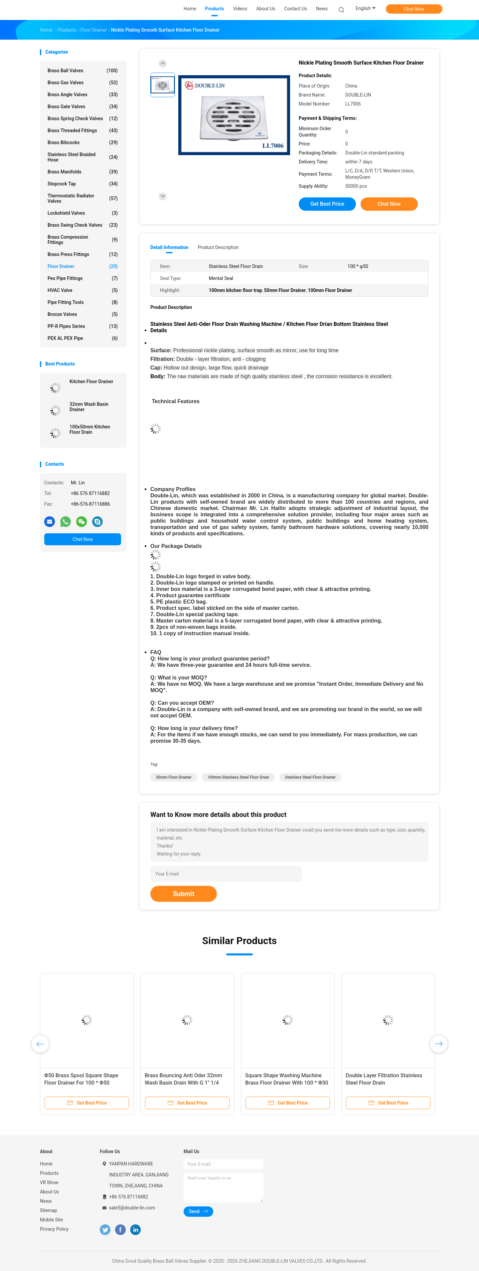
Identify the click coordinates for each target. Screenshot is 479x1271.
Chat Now (414, 9)
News (46, 1201)
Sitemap (48, 1210)
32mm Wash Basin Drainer (89, 406)
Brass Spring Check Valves (83, 118)
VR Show (49, 1182)
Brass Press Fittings (83, 254)
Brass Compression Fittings (83, 239)
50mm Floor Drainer (174, 777)
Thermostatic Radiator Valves (83, 198)
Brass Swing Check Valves (83, 225)
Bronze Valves (83, 314)
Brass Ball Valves (83, 70)
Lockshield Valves (83, 213)
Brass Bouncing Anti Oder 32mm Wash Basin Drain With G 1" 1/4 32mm (183, 1082)
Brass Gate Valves (83, 106)
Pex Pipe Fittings (83, 278)
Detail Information (169, 247)
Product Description (218, 247)
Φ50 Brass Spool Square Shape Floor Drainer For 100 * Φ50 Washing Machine (81, 1082)
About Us (49, 1191)
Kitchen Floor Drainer (91, 381)
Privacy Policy (54, 1229)
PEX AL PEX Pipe (83, 338)
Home (46, 1163)
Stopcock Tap (83, 183)
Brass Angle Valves (83, 94)
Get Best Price (327, 204)
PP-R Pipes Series (83, 326)
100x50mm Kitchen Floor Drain (90, 429)
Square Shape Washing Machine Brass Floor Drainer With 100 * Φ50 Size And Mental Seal (286, 1082)
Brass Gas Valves (83, 82)
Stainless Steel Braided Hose (83, 157)
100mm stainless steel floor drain (238, 777)
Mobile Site (51, 1219)
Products (49, 1173)
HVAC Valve (83, 290)
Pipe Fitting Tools (83, 302)
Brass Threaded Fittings (83, 130)
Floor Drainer (83, 266)
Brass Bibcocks (83, 142)
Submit (183, 894)
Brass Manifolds (83, 171)
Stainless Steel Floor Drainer (310, 777)
